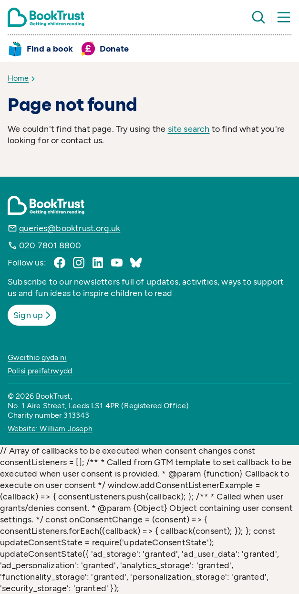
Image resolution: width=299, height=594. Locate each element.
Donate (114, 48)
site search (189, 129)
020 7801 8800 (50, 245)
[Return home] (46, 17)
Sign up (32, 315)
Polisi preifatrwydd (40, 370)
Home (18, 78)
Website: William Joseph (50, 428)
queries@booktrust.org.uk (69, 228)
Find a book (50, 48)
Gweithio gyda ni (37, 357)
